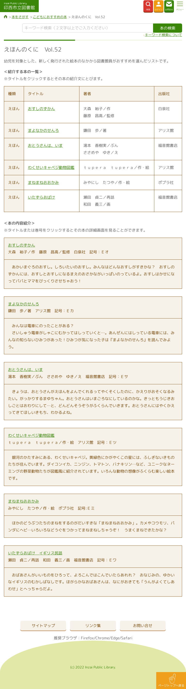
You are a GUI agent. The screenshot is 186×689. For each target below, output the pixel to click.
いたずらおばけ (41, 197)
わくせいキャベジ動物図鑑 (51, 167)
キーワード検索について (163, 34)
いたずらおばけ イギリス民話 (35, 553)
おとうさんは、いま (45, 145)
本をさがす (20, 17)
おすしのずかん (41, 108)
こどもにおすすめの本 (50, 17)
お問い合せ (142, 625)
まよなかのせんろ (43, 130)
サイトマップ (43, 625)
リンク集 (93, 625)
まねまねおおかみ (43, 182)
